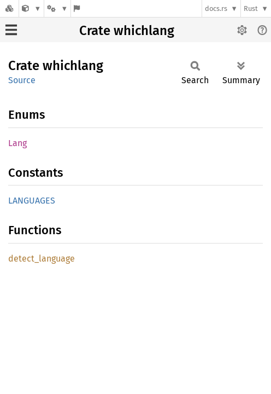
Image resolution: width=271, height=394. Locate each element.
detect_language (41, 258)
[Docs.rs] (9, 8)
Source (22, 80)
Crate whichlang (126, 30)
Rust (251, 8)
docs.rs (216, 8)
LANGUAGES (31, 200)
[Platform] (57, 8)
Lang (17, 143)
